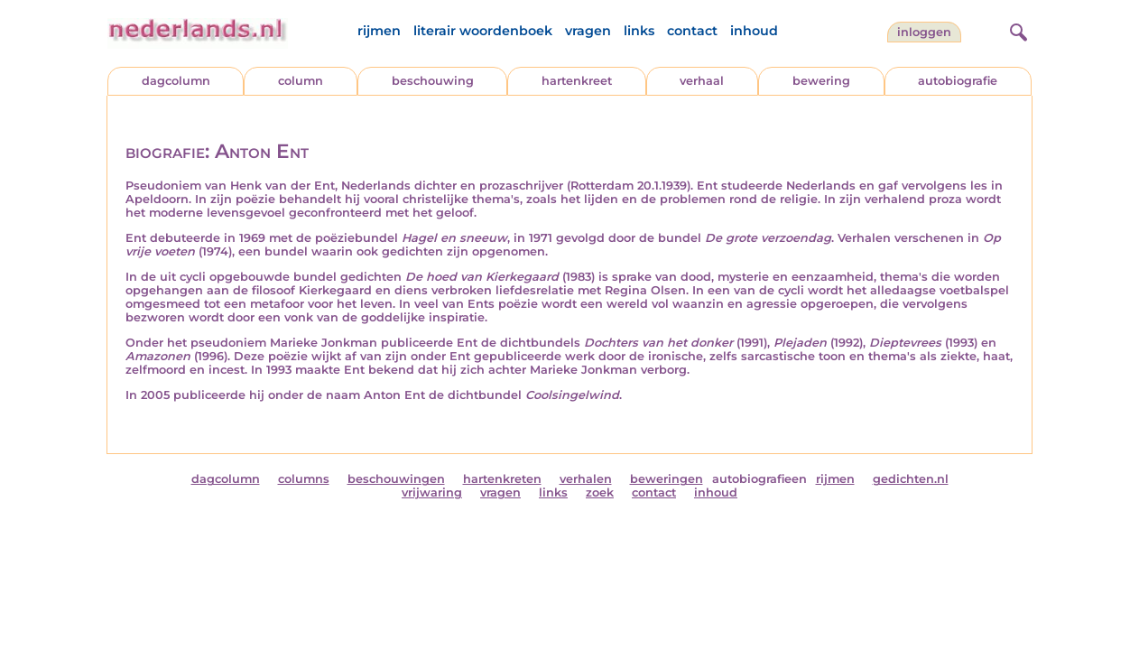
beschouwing (433, 81)
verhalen (586, 479)
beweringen (666, 479)
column (300, 81)
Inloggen (924, 32)
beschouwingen (396, 479)
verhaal (702, 81)
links (639, 31)
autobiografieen (759, 479)
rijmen (379, 31)
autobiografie (957, 81)
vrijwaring (432, 492)
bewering (821, 81)
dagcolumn (176, 81)
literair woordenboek (482, 31)
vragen (588, 31)
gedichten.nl (911, 479)
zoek (600, 492)
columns (303, 479)
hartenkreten (502, 479)
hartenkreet (577, 81)
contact (692, 31)
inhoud (754, 31)
